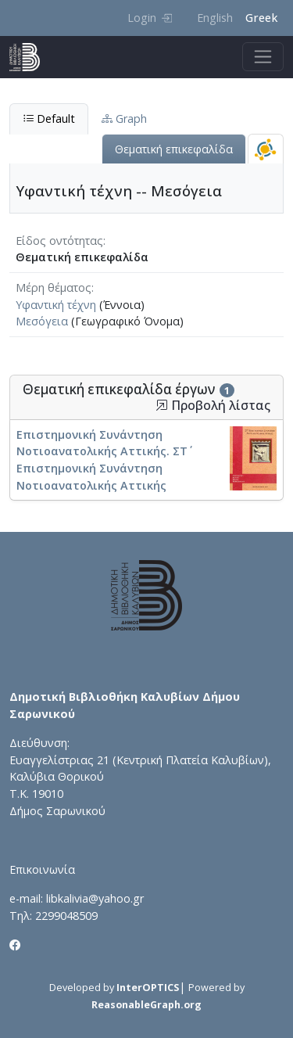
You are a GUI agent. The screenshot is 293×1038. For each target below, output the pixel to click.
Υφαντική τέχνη (56, 304)
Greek (261, 17)
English (215, 17)
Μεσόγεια (42, 321)
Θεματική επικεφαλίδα (174, 149)
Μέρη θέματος (53, 287)
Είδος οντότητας (59, 240)
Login (149, 17)
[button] (161, 405)
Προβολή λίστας (212, 405)
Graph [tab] (124, 118)
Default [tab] (49, 118)
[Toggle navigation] (263, 56)
